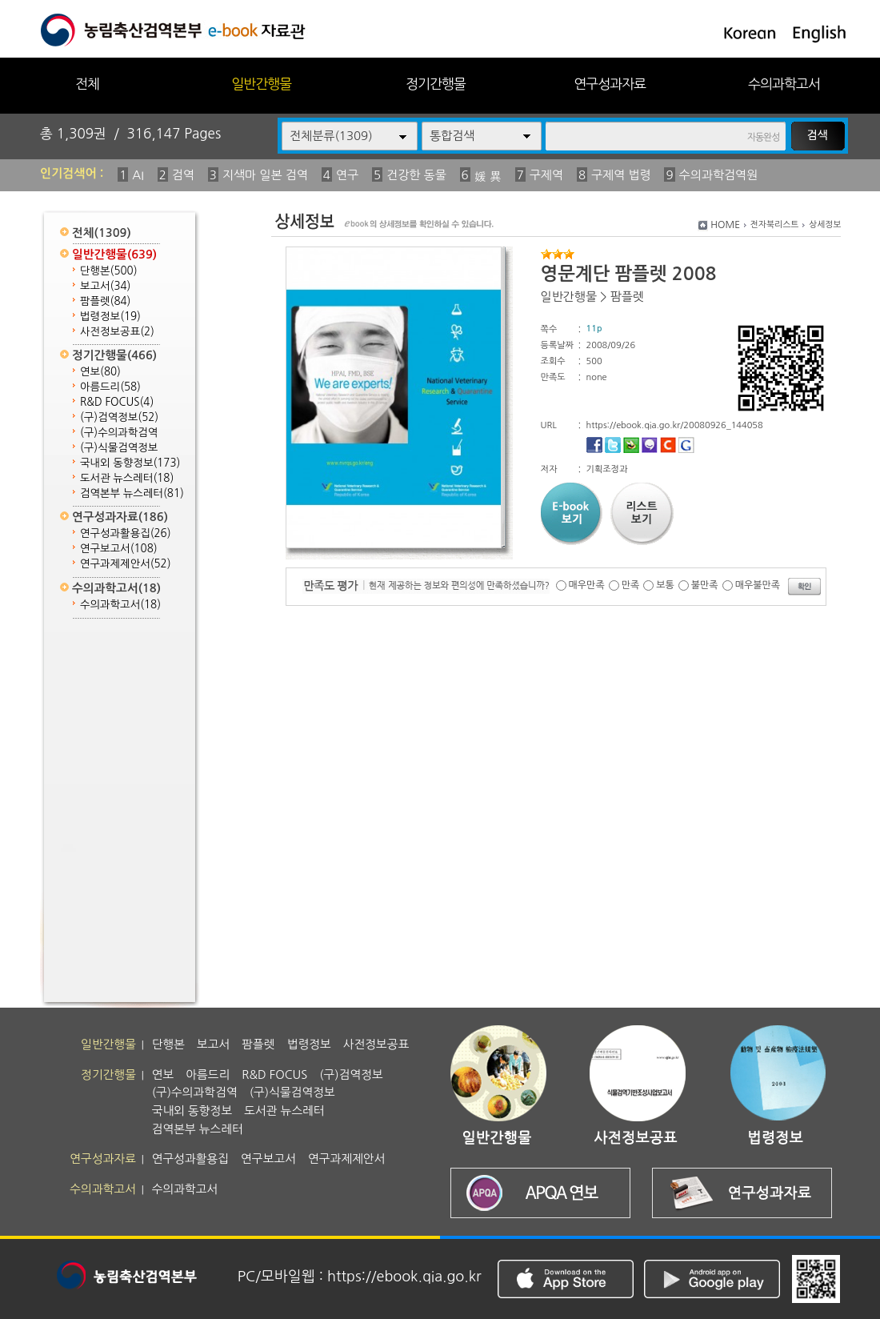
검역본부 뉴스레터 (132, 493)
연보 (100, 372)
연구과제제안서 (125, 564)
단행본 (109, 271)
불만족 (704, 585)
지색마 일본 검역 (265, 175)
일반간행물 (261, 83)
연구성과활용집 (125, 533)
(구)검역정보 (119, 417)
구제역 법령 (621, 175)
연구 (347, 175)
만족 (631, 585)
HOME (725, 225)
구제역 (546, 175)
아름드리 (110, 387)
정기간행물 (436, 83)
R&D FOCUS (117, 402)
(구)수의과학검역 (119, 432)
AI (138, 175)
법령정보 (110, 316)
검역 (183, 175)
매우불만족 (757, 585)
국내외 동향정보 (130, 463)
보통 (665, 585)
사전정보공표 (117, 332)
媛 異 (488, 176)
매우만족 (587, 585)
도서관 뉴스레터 (127, 478)
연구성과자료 (610, 83)
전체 (87, 83)
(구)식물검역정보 (119, 448)
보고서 (105, 286)
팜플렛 (105, 301)
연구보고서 (119, 548)
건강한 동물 (416, 175)
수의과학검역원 (718, 175)
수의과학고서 (784, 83)
